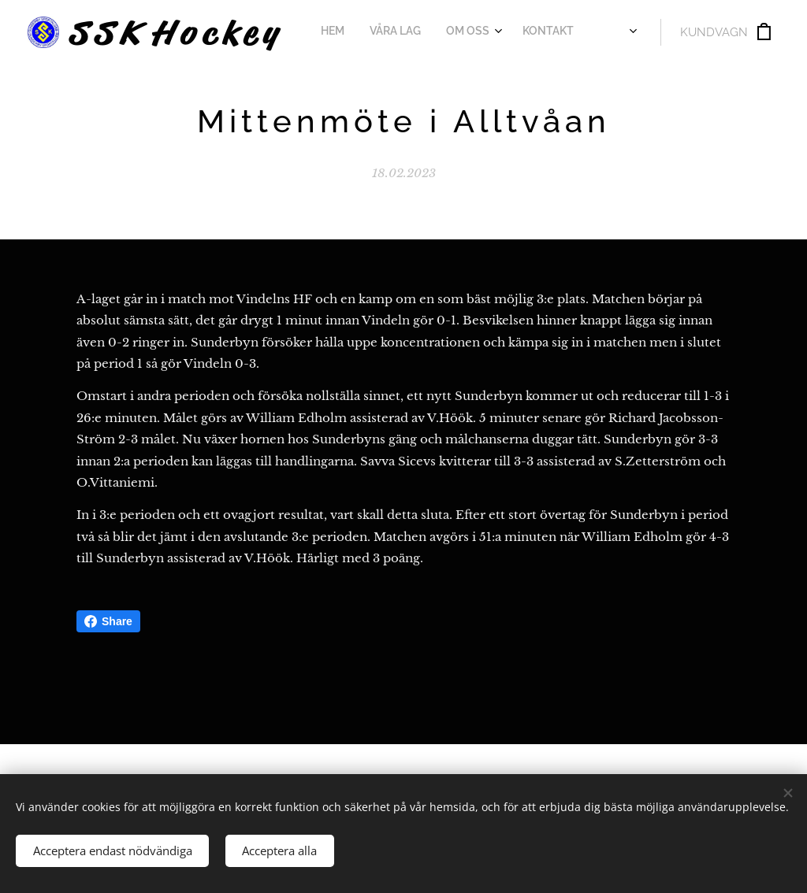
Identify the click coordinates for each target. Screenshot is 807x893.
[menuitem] (343, 32)
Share (108, 621)
